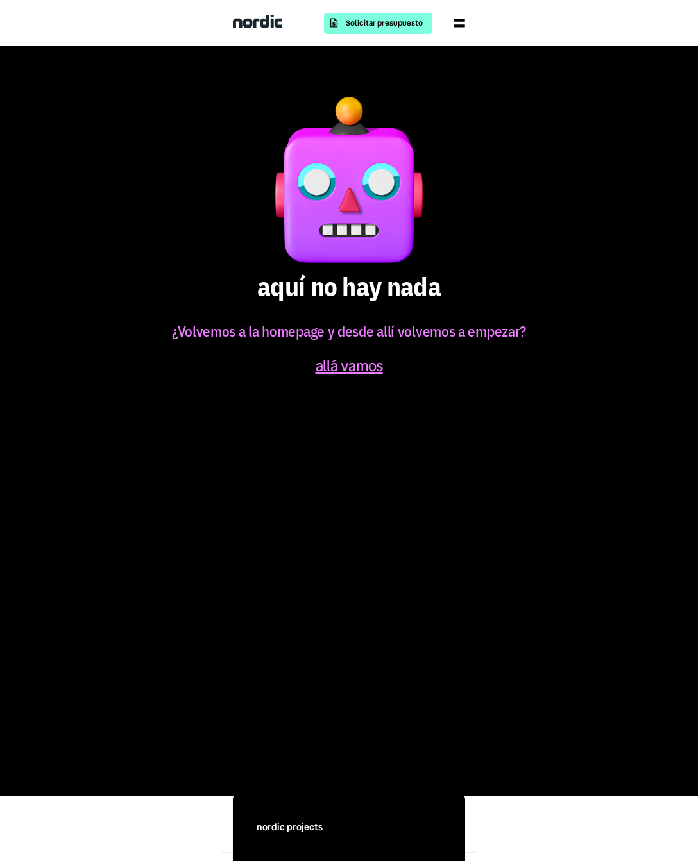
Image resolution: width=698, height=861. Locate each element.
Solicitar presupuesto (384, 23)
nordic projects (290, 827)
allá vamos (349, 366)
